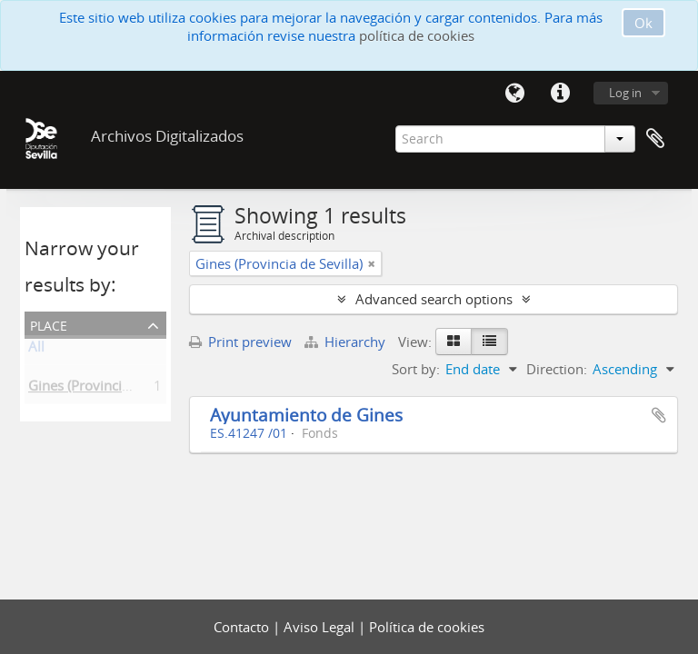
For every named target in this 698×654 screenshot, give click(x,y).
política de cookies (416, 35)
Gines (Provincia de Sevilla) (111, 389)
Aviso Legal (321, 627)
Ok (643, 23)
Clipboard (655, 139)
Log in (625, 92)
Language (514, 93)
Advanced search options (434, 299)
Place (48, 324)
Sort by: (416, 369)
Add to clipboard (659, 415)
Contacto (243, 627)
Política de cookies (426, 627)
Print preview (240, 341)
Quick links (560, 93)
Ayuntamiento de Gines (306, 414)
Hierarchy (346, 341)
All (36, 350)
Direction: (556, 369)
